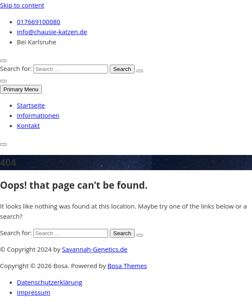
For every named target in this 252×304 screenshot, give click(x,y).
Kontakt (28, 125)
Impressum (33, 292)
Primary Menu (20, 89)
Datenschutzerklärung (49, 282)
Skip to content (22, 5)
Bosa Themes (127, 265)
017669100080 (38, 21)
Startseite (31, 105)
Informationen (38, 115)
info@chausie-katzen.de (52, 31)
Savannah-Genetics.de (94, 249)
